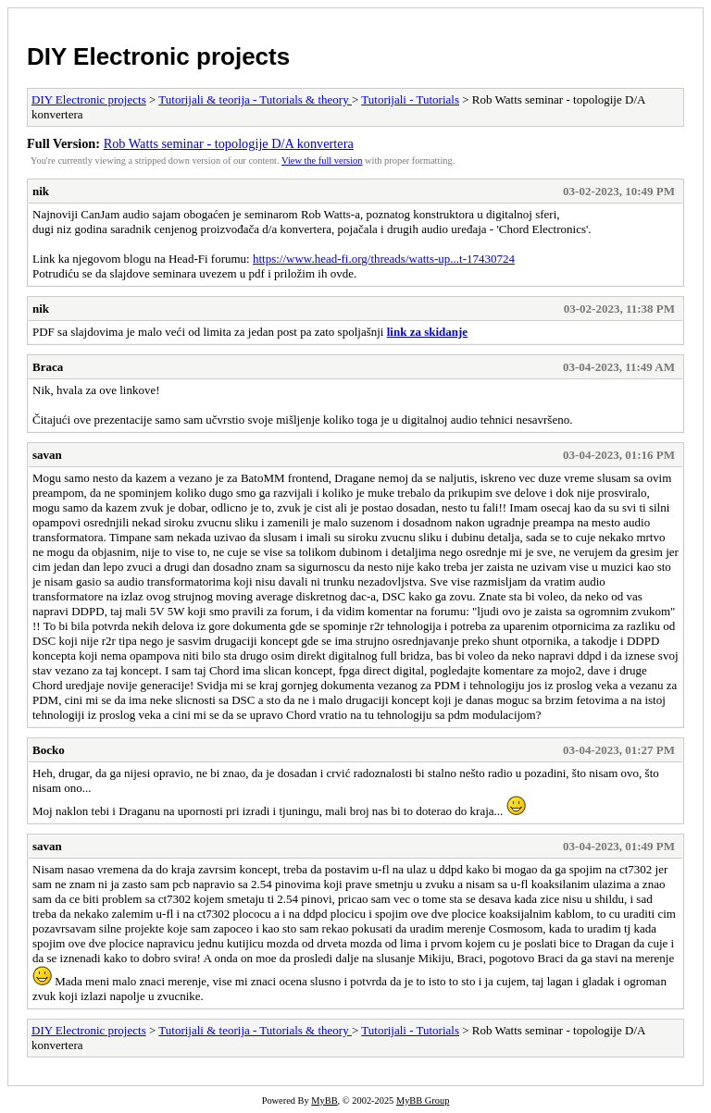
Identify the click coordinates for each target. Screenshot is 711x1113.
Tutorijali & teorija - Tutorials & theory (255, 99)
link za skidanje (427, 332)
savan (47, 455)
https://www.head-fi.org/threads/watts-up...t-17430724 (384, 259)
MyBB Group (422, 1100)
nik (40, 191)
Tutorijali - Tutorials (410, 99)
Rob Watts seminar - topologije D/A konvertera (229, 143)
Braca (47, 367)
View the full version (321, 160)
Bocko (48, 750)
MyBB (324, 1100)
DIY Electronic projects (158, 56)
